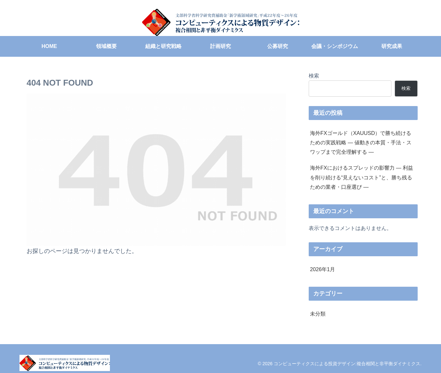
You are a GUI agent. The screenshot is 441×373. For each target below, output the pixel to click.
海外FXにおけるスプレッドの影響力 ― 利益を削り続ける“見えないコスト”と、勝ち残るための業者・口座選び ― (361, 177)
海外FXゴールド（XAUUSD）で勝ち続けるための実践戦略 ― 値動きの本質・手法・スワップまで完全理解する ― (360, 142)
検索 (314, 75)
